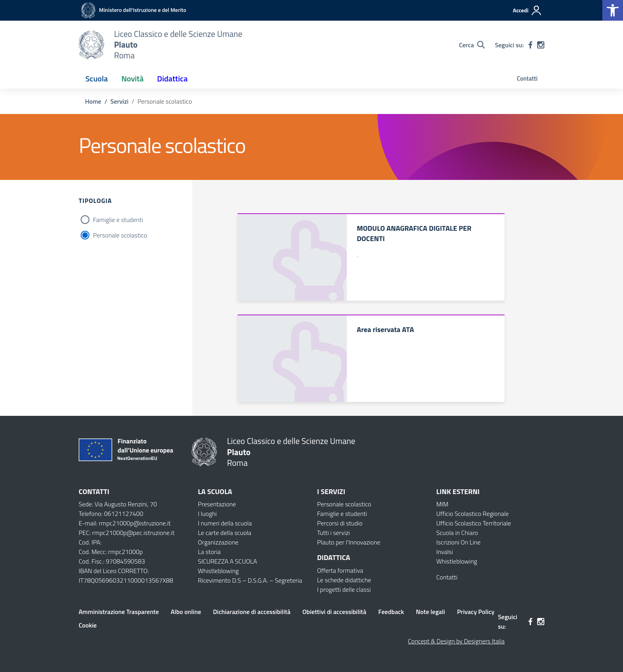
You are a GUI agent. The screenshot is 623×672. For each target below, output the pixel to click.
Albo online (186, 611)
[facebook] (530, 44)
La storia (209, 551)
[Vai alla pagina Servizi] (119, 101)
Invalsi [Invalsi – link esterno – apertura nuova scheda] (444, 551)
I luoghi (207, 513)
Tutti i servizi (333, 532)
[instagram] (540, 44)
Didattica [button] (172, 78)
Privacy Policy (475, 611)
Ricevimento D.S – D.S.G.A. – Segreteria (250, 580)
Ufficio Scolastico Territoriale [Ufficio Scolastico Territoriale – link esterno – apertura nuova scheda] (473, 523)
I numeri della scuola (225, 523)
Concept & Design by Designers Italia (456, 641)
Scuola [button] (96, 78)
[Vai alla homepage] (91, 45)
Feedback (391, 611)
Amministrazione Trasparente (119, 611)
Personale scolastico (120, 235)
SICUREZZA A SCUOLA (227, 561)
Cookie (88, 625)
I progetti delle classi (344, 589)
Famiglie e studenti (118, 219)
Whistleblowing (218, 570)
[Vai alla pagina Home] (93, 101)
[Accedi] (527, 10)
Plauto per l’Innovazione (348, 542)
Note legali (430, 611)
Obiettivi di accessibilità (334, 611)
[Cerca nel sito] (472, 45)
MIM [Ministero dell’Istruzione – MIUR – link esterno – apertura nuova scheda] (442, 504)
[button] (612, 10)
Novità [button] (132, 78)
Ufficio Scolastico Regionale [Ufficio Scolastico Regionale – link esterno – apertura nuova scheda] (472, 513)
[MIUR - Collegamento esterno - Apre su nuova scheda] (132, 10)
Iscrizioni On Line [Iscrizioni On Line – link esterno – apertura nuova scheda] (458, 542)
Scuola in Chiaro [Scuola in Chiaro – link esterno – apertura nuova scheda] (457, 532)
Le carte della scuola (224, 532)
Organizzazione (218, 542)
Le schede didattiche (344, 580)
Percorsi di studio (339, 523)
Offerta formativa (340, 570)
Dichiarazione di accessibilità (251, 611)
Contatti (527, 78)
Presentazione (217, 504)
